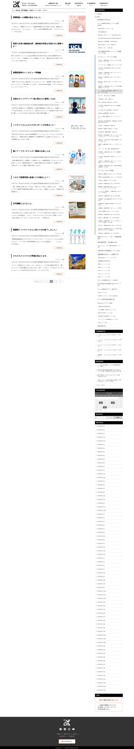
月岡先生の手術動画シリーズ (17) (109, 250)
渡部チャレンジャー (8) (104, 264)
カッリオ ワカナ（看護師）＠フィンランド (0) (109, 65)
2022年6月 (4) (101, 569)
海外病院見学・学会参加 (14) (107, 242)
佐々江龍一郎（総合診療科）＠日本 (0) (108, 110)
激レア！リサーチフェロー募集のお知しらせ (31, 151)
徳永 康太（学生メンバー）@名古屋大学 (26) (109, 35)
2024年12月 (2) (101, 473)
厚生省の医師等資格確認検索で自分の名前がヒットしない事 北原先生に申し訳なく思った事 (109, 370)
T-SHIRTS (71, 735)
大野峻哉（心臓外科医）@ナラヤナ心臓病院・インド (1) (110, 152)
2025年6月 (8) (101, 455)
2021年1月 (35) (101, 631)
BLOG (100, 14)
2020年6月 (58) (101, 657)
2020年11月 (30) (102, 638)
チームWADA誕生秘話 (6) (106, 299)
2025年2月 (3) (101, 470)
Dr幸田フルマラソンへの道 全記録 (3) (108, 296)
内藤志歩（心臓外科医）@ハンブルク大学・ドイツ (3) (110, 78)
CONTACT (68, 740)
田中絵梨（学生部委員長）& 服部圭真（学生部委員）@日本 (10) (110, 121)
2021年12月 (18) (102, 591)
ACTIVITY (63, 735)
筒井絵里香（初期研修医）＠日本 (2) (107, 132)
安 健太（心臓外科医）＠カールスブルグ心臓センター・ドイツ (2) (109, 61)
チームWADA (65, 747)
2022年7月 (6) (101, 565)
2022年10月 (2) (101, 554)
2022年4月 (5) (101, 576)
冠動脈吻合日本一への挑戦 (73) (108, 254)
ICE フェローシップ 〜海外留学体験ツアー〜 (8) (109, 246)
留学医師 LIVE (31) (104, 19)
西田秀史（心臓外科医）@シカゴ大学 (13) (109, 214)
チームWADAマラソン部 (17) (107, 289)
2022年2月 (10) (101, 583)
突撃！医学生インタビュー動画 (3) (106, 44)
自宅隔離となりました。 (23, 203)
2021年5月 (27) (101, 616)
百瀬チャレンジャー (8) (104, 267)
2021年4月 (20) (101, 620)
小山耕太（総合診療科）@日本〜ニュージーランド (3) (110, 157)
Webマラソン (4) (102, 292)
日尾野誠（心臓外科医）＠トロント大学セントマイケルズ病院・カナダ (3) (110, 221)
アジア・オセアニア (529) (106, 95)
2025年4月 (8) (101, 463)
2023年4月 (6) (101, 532)
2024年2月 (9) (101, 503)
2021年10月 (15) (102, 598)
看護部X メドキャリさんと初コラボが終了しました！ (35, 230)
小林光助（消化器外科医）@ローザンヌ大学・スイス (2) (110, 68)
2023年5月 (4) (101, 528)
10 (101, 402)
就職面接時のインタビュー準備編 (27, 73)
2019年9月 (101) (102, 690)
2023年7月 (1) (101, 521)
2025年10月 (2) (101, 441)
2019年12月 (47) (102, 679)
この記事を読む (59, 35)
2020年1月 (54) (101, 675)
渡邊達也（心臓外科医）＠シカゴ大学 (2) (108, 233)
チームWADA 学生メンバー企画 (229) (108, 24)
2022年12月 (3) (101, 547)
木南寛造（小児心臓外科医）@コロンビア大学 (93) (110, 199)
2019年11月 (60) (102, 682)
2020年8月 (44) (101, 649)
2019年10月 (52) (102, 686)
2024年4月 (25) (101, 495)
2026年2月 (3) (101, 430)
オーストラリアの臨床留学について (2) (108, 319)
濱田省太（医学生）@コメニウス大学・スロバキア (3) (110, 82)
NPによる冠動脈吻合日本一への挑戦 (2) (108, 280)
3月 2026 (108, 393)
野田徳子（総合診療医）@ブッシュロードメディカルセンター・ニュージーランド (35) (110, 135)
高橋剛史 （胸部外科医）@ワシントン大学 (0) (110, 208)
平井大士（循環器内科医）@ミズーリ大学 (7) (109, 225)
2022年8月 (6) (101, 561)
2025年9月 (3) (101, 444)
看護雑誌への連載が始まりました (27, 17)
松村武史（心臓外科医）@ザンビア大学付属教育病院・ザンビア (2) (110, 87)
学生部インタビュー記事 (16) (105, 48)
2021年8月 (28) (101, 605)
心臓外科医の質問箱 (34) (104, 306)
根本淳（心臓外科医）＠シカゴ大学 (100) (108, 217)
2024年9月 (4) (101, 481)
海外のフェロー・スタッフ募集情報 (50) (109, 237)
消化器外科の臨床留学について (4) (106, 316)
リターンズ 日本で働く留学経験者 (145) (108, 149)
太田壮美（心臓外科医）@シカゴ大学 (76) (109, 183)
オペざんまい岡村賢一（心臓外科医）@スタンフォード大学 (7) (110, 192)
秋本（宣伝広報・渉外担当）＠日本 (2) (108, 102)
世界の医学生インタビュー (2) (105, 28)
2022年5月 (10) (101, 572)
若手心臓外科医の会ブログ (108, 700)
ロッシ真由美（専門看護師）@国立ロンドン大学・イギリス (45, 23)
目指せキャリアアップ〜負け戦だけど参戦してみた (34, 99)
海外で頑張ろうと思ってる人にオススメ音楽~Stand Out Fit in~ (109, 375)
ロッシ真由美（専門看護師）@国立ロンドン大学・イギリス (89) (110, 91)
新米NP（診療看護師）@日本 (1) (106, 113)
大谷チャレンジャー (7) (104, 273)
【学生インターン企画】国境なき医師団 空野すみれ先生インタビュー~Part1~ (109, 380)
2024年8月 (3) (101, 485)
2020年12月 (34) (102, 635)
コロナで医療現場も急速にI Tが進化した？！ (31, 177)
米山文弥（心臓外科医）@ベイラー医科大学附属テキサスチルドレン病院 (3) (110, 229)
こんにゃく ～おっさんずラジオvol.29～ (108, 339)
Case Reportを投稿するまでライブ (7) (109, 284)
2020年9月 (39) (101, 646)
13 (113, 402)
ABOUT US (66, 733)
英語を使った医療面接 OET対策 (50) (107, 41)
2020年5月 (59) (101, 660)
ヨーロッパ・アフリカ (24, 23)
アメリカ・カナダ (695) (106, 170)
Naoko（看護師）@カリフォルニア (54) (108, 211)
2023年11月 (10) (102, 510)
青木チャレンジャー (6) (104, 277)
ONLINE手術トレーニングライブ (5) (107, 257)
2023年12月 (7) (101, 506)
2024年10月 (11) (102, 477)
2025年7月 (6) (101, 451)
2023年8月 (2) (101, 517)
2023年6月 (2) (101, 525)
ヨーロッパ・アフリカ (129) (107, 57)
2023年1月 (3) (101, 543)
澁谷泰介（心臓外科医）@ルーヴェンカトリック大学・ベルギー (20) (110, 73)
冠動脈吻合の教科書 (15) (104, 261)
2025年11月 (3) (101, 437)
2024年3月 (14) (101, 499)
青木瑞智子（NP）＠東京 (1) (105, 99)
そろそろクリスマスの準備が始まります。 (30, 256)
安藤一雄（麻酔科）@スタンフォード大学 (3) (109, 174)
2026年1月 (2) (101, 433)
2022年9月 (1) (101, 558)
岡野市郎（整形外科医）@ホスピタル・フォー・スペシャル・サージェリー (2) (109, 187)
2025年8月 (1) (101, 448)
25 (105, 407)
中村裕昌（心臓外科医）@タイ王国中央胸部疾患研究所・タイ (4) (110, 166)
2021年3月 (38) (101, 624)
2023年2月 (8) (101, 539)
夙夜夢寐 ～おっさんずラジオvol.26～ (107, 355)
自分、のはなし (101, 385)
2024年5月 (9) (101, 492)
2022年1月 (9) (101, 587)
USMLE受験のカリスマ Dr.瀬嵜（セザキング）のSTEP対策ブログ (108, 707)
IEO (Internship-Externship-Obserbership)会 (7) (109, 38)
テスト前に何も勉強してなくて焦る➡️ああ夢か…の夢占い (109, 365)
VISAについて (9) (102, 322)
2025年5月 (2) (101, 459)
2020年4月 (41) (101, 664)
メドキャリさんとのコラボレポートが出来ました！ (34, 125)
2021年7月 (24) (101, 609)
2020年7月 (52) (101, 653)
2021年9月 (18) (101, 602)
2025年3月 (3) (101, 466)
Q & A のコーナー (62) (105, 303)
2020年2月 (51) (101, 671)
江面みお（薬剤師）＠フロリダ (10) (107, 180)
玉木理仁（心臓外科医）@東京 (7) (107, 125)
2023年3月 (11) (101, 536)
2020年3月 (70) (101, 668)
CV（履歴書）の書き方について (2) (107, 309)
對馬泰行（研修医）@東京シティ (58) (107, 128)
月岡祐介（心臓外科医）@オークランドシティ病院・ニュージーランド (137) (110, 161)
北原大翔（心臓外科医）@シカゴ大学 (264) (109, 196)
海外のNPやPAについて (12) (105, 313)
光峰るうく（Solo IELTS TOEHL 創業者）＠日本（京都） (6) (110, 140)
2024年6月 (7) (101, 488)
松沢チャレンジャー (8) (104, 270)
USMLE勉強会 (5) (102, 32)
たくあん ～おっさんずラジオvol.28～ (107, 334)
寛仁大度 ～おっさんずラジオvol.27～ (107, 350)
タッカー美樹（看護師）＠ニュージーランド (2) (109, 117)
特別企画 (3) (102, 326)
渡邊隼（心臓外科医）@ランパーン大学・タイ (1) (110, 145)
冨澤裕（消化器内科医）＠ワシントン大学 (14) (110, 177)
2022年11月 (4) (101, 550)
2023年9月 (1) (101, 514)
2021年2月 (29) (101, 627)
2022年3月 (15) (101, 580)
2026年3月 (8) (101, 426)
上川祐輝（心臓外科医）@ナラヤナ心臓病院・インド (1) (110, 106)
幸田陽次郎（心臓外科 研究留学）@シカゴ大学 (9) (109, 204)
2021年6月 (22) (101, 613)
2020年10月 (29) (102, 642)
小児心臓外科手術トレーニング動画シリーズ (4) (109, 52)
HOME (59, 733)
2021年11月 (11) (102, 594)
